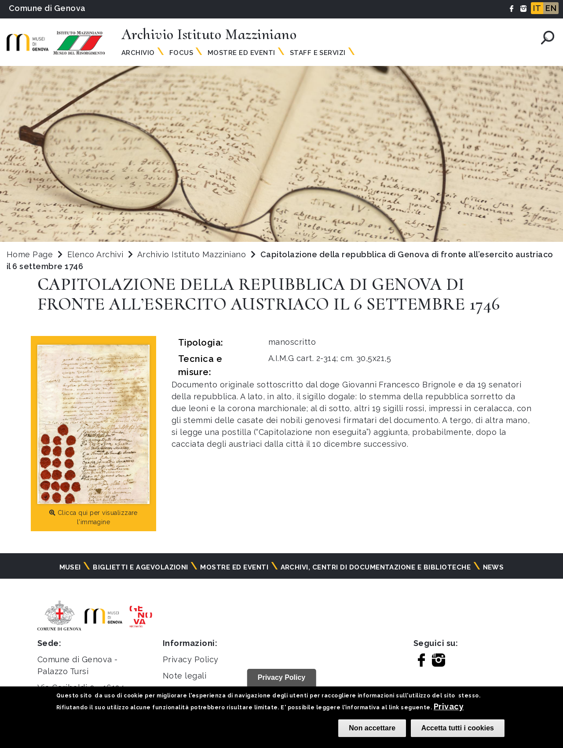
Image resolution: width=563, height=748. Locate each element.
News (493, 567)
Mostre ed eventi (234, 567)
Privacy (449, 706)
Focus (181, 53)
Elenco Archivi (95, 254)
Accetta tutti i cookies (457, 728)
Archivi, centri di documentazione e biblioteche (376, 567)
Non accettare (372, 728)
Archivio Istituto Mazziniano (193, 254)
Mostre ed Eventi (241, 53)
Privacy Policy (191, 659)
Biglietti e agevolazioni (140, 567)
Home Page (30, 254)
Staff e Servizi (318, 53)
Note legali (184, 675)
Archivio (138, 53)
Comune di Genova (47, 8)
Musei (70, 567)
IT (537, 8)
